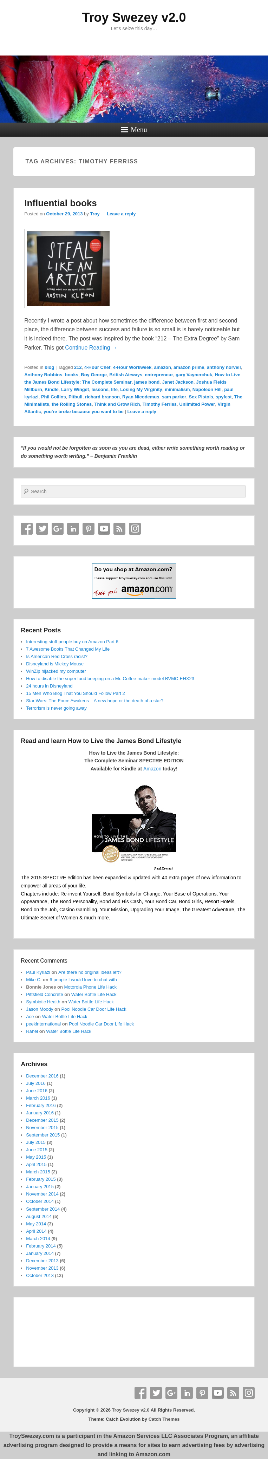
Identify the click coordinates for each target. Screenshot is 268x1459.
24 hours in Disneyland (49, 686)
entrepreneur (159, 374)
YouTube (104, 529)
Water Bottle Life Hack (94, 994)
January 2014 (40, 1253)
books (71, 374)
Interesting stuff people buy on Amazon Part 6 (72, 641)
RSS (119, 529)
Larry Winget (75, 389)
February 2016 (41, 1105)
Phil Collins (53, 396)
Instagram (135, 529)
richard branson (102, 396)
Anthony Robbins (43, 374)
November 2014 (42, 1194)
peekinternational (43, 1024)
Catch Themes (164, 1419)
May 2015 (36, 1157)
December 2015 (42, 1120)
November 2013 (42, 1268)
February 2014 (41, 1246)
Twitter (42, 529)
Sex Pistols (201, 396)
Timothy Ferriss (160, 404)
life (114, 389)
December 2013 (42, 1260)
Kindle (52, 389)
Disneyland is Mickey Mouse (55, 663)
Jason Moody (39, 1009)
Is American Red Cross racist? (56, 656)
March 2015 (38, 1171)
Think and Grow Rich (117, 404)
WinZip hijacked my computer (56, 671)
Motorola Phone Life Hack (90, 987)
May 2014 (36, 1223)
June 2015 (36, 1149)
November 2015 (42, 1127)
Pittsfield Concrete (44, 994)
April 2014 (36, 1231)
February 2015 (41, 1179)
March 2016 (38, 1098)
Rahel (32, 1031)
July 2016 (36, 1083)
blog (49, 367)
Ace (30, 1016)
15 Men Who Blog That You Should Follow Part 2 (75, 693)
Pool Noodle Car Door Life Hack (93, 1009)
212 (78, 367)
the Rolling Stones (72, 404)
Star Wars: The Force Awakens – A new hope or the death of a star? (94, 700)
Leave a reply (121, 213)
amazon (162, 367)
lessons (99, 389)
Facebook (27, 529)
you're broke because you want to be (84, 411)
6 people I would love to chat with (83, 979)
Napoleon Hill (207, 389)
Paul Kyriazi (38, 972)
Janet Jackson (178, 382)
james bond (146, 382)
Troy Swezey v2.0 (134, 17)
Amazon (152, 768)
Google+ (58, 529)
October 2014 (40, 1201)
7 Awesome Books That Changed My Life (68, 649)
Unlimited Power (197, 404)
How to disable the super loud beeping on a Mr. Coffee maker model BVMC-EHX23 (110, 678)
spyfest (224, 396)
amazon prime (189, 367)
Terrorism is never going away (56, 708)
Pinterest (88, 529)
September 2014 (43, 1209)
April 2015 (36, 1164)
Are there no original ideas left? (90, 972)
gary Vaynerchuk (194, 374)
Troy (94, 213)
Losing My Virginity (141, 389)
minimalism (177, 389)
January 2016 (40, 1112)
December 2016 (42, 1076)
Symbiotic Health (43, 1001)
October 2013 (40, 1275)
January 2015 (40, 1186)
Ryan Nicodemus (140, 396)
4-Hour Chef (97, 367)
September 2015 (43, 1135)
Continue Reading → (91, 348)
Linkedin (73, 529)
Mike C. (33, 979)
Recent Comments (44, 961)
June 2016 (36, 1090)
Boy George (94, 374)
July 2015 (36, 1142)
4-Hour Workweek (132, 367)
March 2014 (38, 1238)
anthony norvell (224, 367)
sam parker (174, 396)
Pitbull (75, 396)
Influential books (60, 203)
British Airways (125, 374)
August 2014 (39, 1216)
